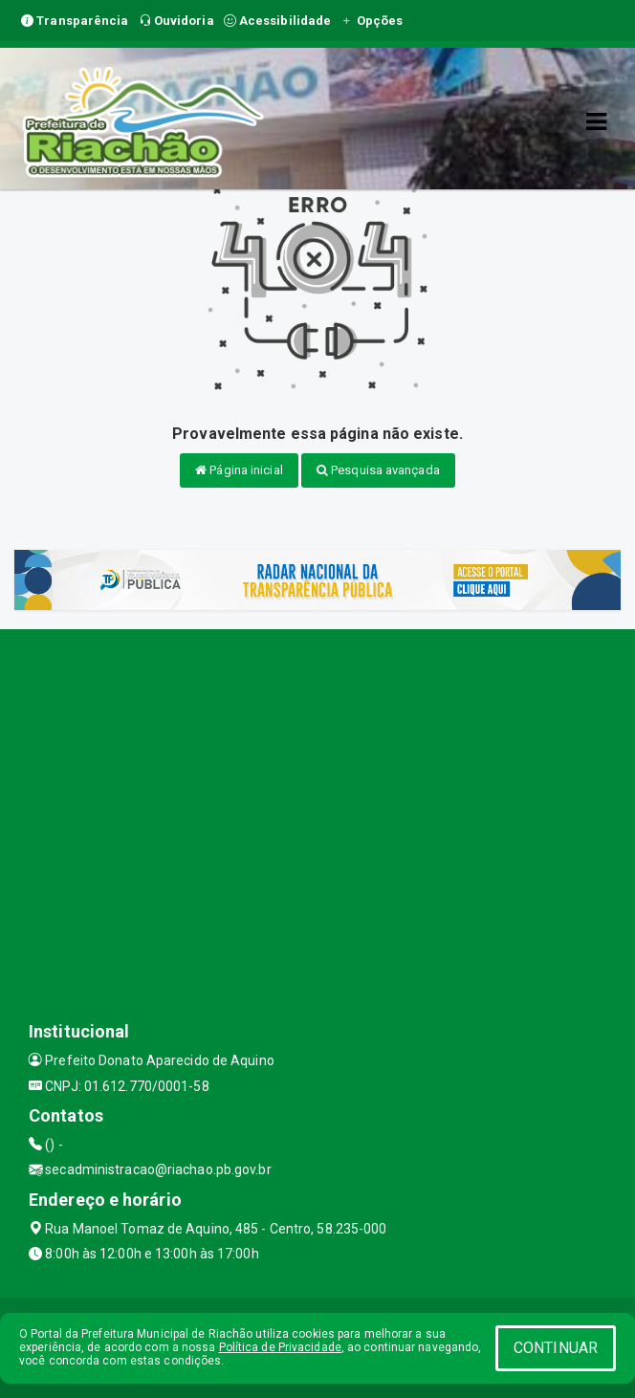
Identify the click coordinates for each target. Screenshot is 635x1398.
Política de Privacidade (280, 1347)
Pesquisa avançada (378, 470)
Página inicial (239, 470)
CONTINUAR (556, 1348)
